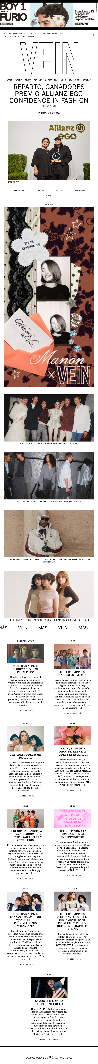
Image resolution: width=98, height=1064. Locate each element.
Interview (22, 641)
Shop (77, 80)
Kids (70, 80)
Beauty (28, 80)
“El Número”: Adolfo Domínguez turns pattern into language (49, 502)
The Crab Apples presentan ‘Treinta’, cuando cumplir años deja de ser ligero (49, 620)
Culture (48, 80)
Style (9, 80)
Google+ (4, 1062)
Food (56, 80)
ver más (31, 710)
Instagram (86, 80)
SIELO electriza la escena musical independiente (73, 834)
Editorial (19, 80)
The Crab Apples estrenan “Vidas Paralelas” (25, 669)
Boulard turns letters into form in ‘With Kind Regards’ (49, 444)
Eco (35, 80)
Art (40, 80)
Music (63, 80)
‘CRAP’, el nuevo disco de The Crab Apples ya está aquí (73, 752)
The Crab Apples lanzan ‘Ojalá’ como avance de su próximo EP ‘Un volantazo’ (25, 920)
